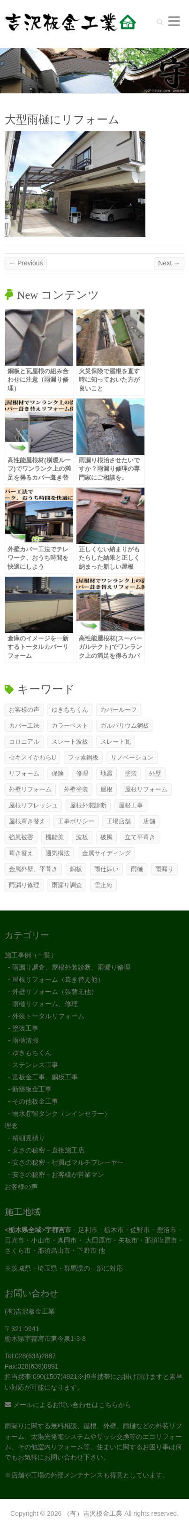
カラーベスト (70, 725)
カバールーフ (118, 709)
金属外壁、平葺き (33, 869)
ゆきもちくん (70, 709)
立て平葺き (140, 837)
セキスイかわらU (32, 757)
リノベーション (132, 757)
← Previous (26, 263)
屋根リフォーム (146, 789)
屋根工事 (131, 805)
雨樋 (137, 869)
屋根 (106, 789)
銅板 (76, 869)
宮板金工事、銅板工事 (45, 1077)
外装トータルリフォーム (48, 1016)
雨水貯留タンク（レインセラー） (61, 1113)
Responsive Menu (174, 21)
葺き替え (21, 853)
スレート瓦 (115, 741)
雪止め (103, 884)
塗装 (131, 773)
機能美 (54, 837)
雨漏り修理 (24, 884)
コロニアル (24, 741)
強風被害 (21, 837)
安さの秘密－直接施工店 (48, 1150)
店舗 (149, 821)
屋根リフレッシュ (33, 805)
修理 (82, 773)
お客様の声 (24, 709)
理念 (11, 1125)
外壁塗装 (76, 789)
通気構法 (57, 853)
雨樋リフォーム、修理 (45, 1004)
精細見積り (28, 1138)
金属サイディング (106, 853)
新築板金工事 (32, 1089)
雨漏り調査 (67, 884)
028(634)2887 (35, 1356)
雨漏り (164, 869)
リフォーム (24, 773)
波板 (82, 837)
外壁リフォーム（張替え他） (55, 991)
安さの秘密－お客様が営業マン (58, 1174)
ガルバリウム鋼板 (124, 725)
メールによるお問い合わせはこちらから (68, 1404)
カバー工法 (24, 725)
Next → (169, 263)
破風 (106, 837)
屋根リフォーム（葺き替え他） (58, 979)
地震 (106, 773)
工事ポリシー (76, 821)
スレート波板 (70, 741)
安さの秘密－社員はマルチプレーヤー (68, 1162)
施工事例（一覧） (31, 955)
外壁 (155, 773)
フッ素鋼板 (83, 757)
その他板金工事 (35, 1101)
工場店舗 (118, 821)
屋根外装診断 (88, 805)
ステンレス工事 (35, 1065)
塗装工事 (25, 1028)
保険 (58, 773)
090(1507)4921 (55, 1376)
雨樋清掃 (25, 1040)
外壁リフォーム (30, 789)
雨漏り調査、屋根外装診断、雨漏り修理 (71, 967)
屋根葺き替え (27, 821)
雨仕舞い (106, 869)
